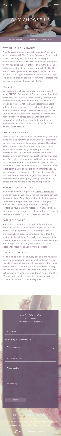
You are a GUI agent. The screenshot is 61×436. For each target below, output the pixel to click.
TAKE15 (12, 94)
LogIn (45, 418)
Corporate (32, 39)
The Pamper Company (7, 4)
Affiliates (43, 415)
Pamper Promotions (44, 191)
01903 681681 (30, 318)
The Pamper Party (17, 139)
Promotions (46, 39)
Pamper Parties (15, 39)
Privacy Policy (20, 418)
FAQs (35, 418)
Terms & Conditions (23, 415)
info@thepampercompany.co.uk (30, 321)
